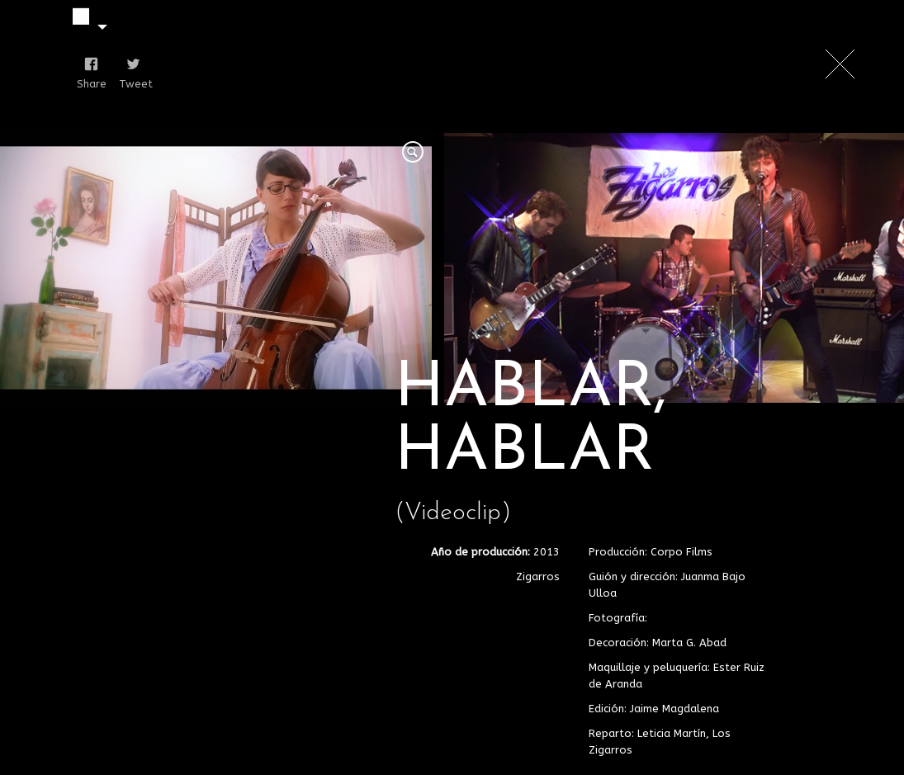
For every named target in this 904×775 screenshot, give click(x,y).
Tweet (130, 84)
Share (88, 84)
